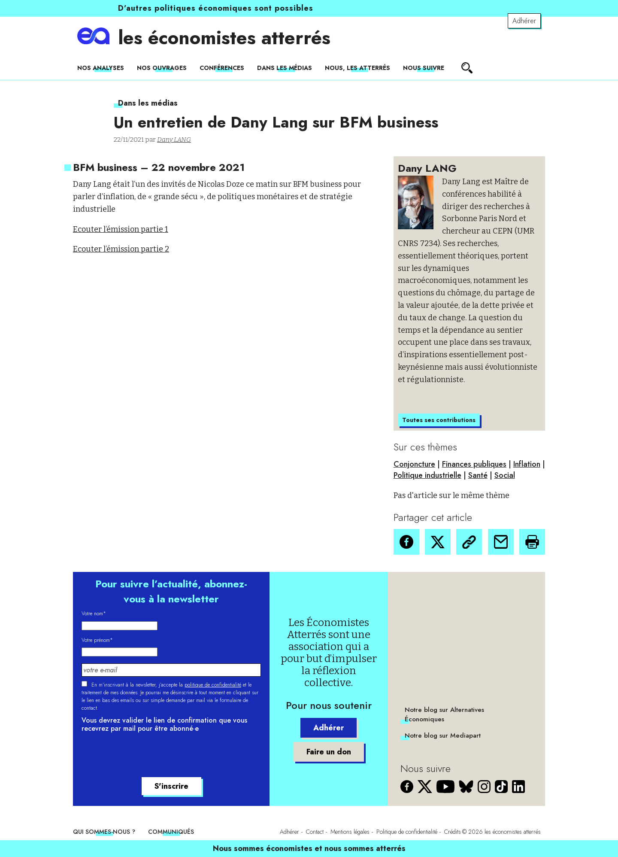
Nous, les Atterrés (357, 68)
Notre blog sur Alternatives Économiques (444, 714)
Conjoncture (414, 464)
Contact (315, 831)
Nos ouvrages (162, 68)
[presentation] (147, 756)
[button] (406, 542)
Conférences (222, 68)
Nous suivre (423, 68)
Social (504, 475)
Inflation (526, 464)
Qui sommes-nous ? (104, 831)
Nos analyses (100, 68)
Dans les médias (284, 68)
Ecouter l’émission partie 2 (121, 249)
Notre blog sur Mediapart (443, 735)
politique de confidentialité (213, 685)
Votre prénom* (97, 640)
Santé (478, 475)
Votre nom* (94, 614)
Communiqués (171, 831)
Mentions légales (350, 831)
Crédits (452, 831)
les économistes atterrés (224, 38)
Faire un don (328, 751)
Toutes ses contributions (439, 420)
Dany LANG (174, 139)
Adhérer (524, 21)
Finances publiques (474, 464)
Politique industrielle (427, 475)
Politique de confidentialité (406, 831)
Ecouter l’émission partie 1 (120, 229)
